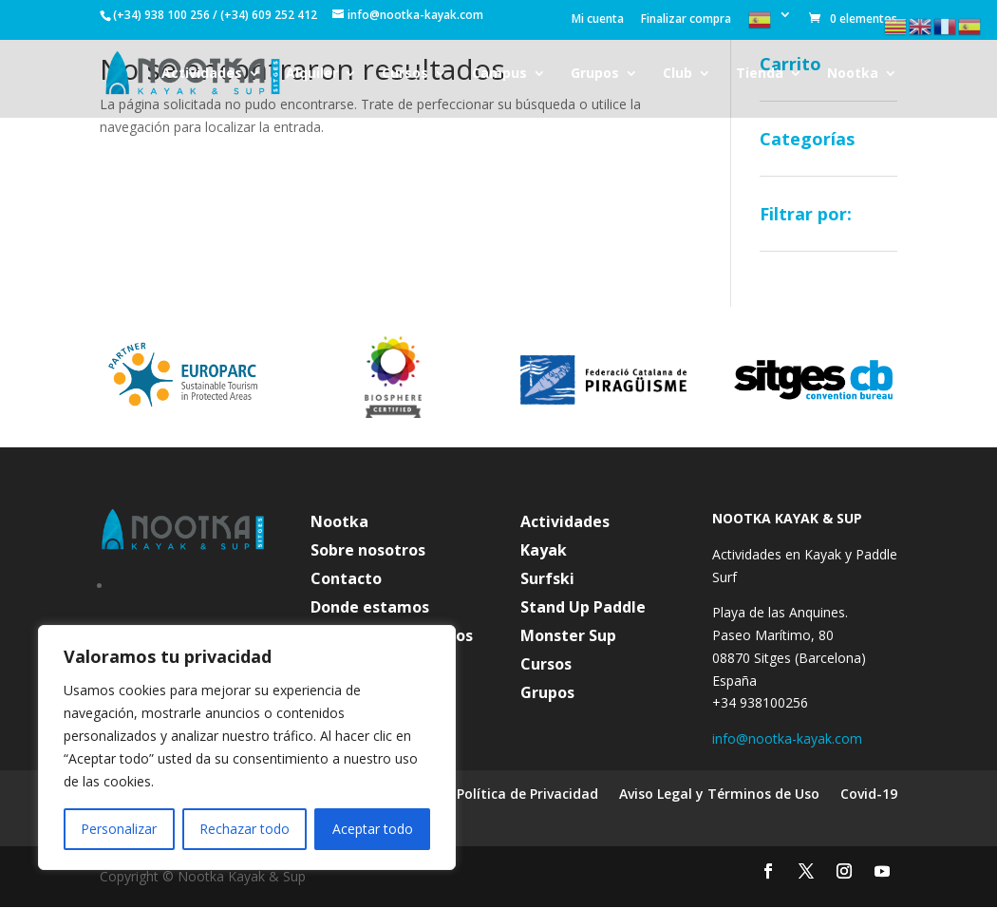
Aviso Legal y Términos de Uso (719, 795)
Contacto (346, 580)
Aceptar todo (372, 829)
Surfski (547, 580)
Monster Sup (568, 637)
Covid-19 (868, 795)
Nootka (852, 74)
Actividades (201, 74)
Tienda (759, 74)
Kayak (543, 551)
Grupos (595, 74)
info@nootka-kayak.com (787, 738)
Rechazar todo (244, 829)
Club (677, 74)
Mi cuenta (598, 20)
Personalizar (119, 829)
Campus (499, 74)
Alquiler (312, 74)
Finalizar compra (686, 20)
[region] (247, 747)
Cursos (405, 74)
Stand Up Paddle (583, 608)
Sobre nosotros (367, 551)
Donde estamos (369, 608)
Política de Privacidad (527, 795)
